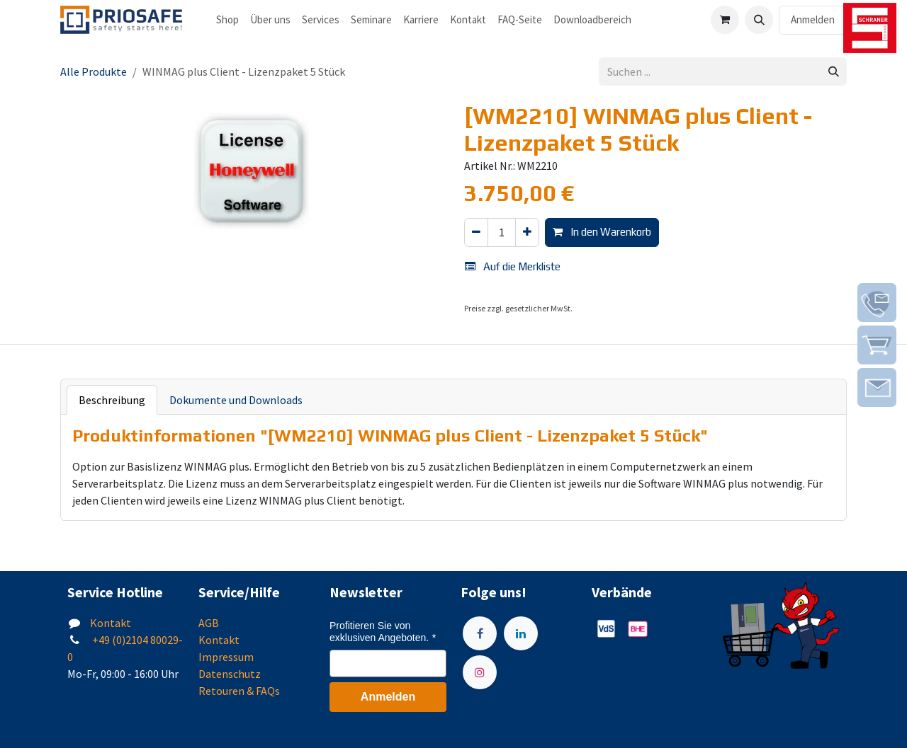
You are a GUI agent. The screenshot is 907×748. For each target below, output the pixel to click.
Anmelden (813, 19)
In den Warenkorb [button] (602, 232)
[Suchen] (834, 71)
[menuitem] (227, 20)
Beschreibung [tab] (112, 400)
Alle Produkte (93, 71)
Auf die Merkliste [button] (512, 266)
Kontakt (110, 623)
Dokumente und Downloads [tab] (236, 400)
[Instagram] (480, 672)
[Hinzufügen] (527, 232)
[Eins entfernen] (476, 232)
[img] (876, 302)
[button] (759, 20)
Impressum (226, 657)
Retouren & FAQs (239, 691)
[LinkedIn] (521, 633)
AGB (208, 623)
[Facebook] (480, 633)
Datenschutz (229, 674)
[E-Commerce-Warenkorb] (725, 20)
